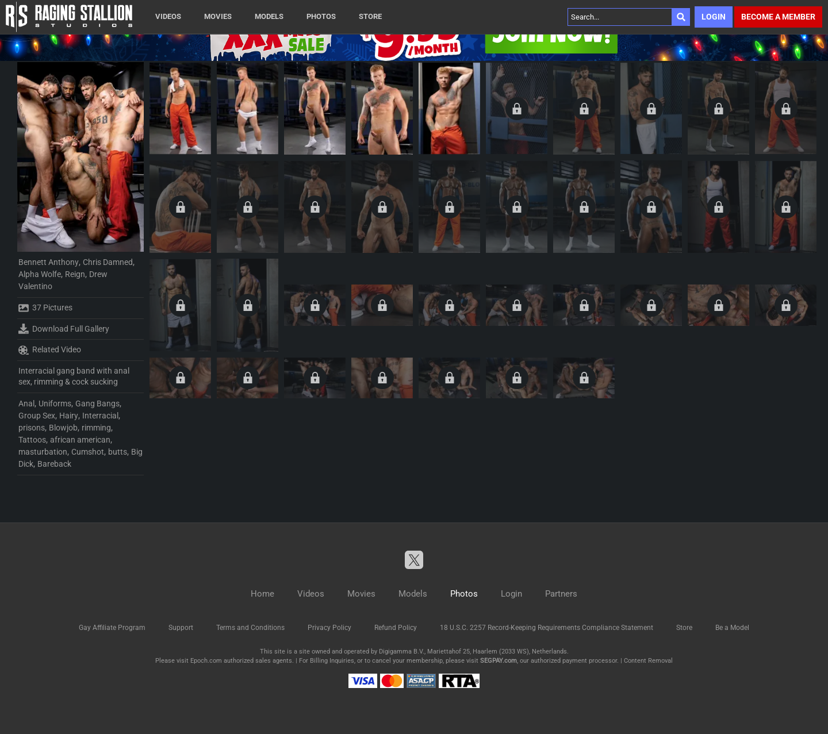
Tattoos (32, 439)
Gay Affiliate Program (112, 628)
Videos (168, 16)
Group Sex (36, 415)
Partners (561, 594)
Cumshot (87, 451)
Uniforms (55, 403)
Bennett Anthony (48, 262)
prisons (31, 427)
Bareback (54, 463)
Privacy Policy (329, 628)
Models (269, 16)
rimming (96, 427)
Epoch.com (206, 660)
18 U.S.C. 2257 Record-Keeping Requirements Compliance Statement (546, 628)
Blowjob (63, 427)
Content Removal (648, 660)
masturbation (42, 451)
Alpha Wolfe (39, 274)
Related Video (49, 350)
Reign (75, 274)
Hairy (68, 415)
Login (714, 16)
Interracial (100, 415)
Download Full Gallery (63, 329)
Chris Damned (108, 262)
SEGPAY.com (498, 660)
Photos (321, 16)
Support (180, 628)
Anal (26, 403)
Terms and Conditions (250, 628)
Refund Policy (395, 628)
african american (80, 439)
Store (370, 16)
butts (117, 451)
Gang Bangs (97, 403)
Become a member (778, 16)
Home (262, 594)
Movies (218, 16)
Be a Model (732, 628)
